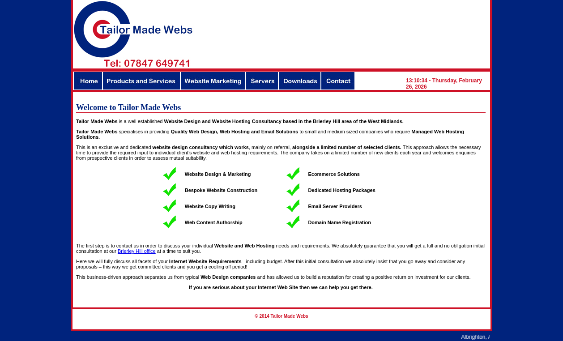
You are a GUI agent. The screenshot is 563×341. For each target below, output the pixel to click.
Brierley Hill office (137, 251)
